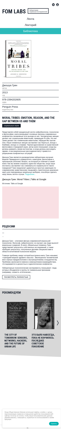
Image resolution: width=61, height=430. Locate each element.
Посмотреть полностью (16, 277)
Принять (54, 424)
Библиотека (30, 31)
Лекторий (30, 24)
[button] (58, 322)
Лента (30, 18)
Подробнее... (30, 174)
